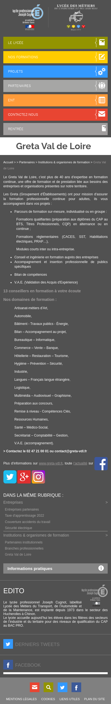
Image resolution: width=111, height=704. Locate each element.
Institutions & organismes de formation (36, 535)
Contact (34, 687)
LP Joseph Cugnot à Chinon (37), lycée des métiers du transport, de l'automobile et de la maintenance (55, 17)
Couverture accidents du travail (27, 522)
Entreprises (13, 502)
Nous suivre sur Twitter (62, 687)
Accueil (8, 162)
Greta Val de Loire (18, 554)
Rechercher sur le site (48, 687)
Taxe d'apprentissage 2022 (24, 516)
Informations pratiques (57, 568)
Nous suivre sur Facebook (76, 687)
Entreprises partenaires (22, 509)
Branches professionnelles (24, 548)
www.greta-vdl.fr (50, 463)
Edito (13, 591)
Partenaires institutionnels (24, 542)
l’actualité (80, 463)
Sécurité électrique (18, 528)
